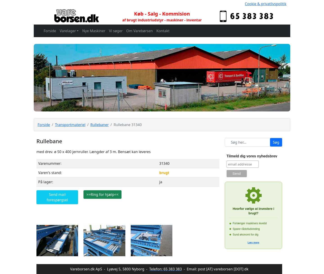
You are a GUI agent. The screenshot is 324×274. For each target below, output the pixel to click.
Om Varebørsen (139, 30)
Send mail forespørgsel (57, 197)
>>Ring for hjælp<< (102, 194)
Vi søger (116, 30)
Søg (276, 142)
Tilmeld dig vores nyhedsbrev (252, 156)
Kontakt (163, 30)
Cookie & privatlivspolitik (265, 3)
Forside (50, 30)
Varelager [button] (68, 30)
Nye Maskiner (93, 30)
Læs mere (253, 242)
